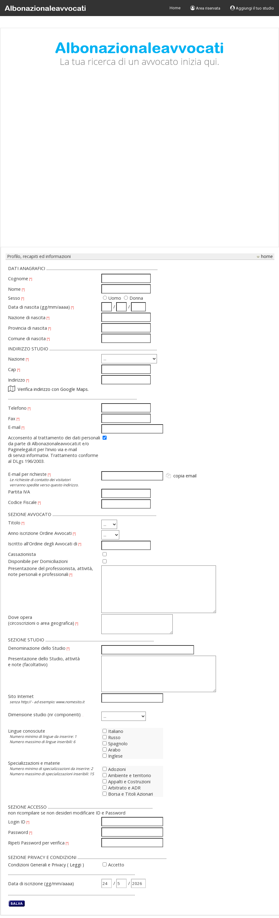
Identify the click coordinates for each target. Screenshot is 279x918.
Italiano (113, 731)
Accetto (116, 865)
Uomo (114, 298)
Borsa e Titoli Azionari (128, 794)
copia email (185, 476)
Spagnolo (115, 744)
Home (175, 8)
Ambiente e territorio (127, 775)
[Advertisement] (72, 162)
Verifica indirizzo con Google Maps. (53, 389)
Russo (111, 737)
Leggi (75, 865)
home (267, 256)
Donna (136, 298)
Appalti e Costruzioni (126, 782)
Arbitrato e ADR (122, 788)
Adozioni (114, 769)
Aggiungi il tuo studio (252, 8)
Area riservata (205, 8)
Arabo (111, 750)
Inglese (113, 756)
